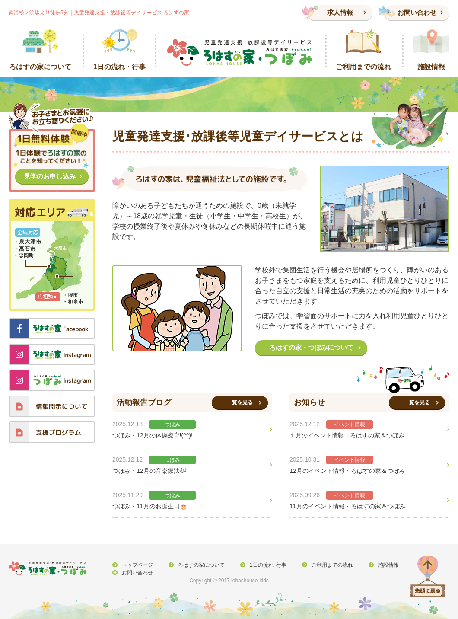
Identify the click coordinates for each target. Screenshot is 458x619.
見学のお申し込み (50, 176)
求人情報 (340, 12)
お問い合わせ (417, 12)
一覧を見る (240, 402)
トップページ (136, 566)
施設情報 (382, 566)
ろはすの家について (199, 566)
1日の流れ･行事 (264, 566)
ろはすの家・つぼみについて (311, 347)
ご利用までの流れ (327, 566)
